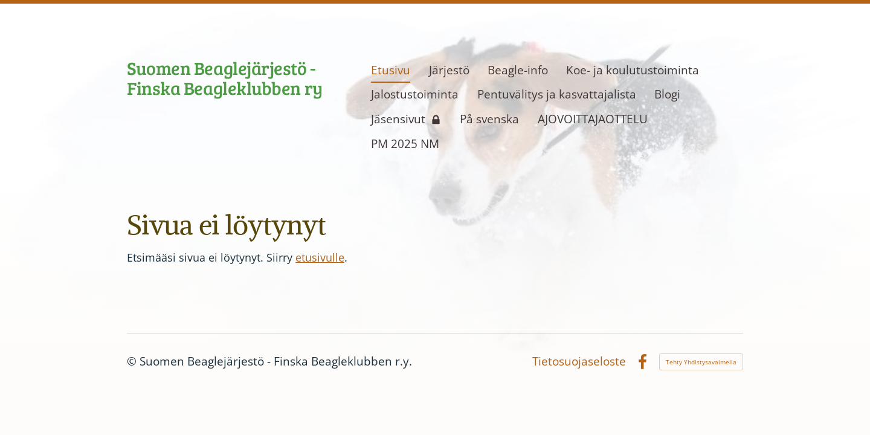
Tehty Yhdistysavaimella (701, 362)
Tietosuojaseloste (579, 361)
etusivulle (319, 257)
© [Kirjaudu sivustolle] (133, 361)
